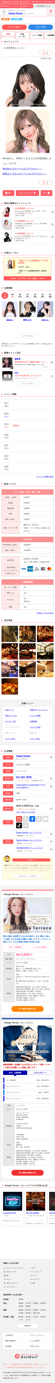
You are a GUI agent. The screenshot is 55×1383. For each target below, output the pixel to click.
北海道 (20, 1299)
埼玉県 (42, 1310)
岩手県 (28, 1303)
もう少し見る (27, 336)
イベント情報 (35, 716)
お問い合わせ (34, 1346)
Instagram (19, 819)
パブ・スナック (35, 1272)
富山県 (28, 1317)
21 (27, 295)
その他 (32, 1283)
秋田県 (42, 1303)
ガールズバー (35, 1279)
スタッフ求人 (40, 27)
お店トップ (9, 710)
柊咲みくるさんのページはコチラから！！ (25, 173)
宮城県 (35, 1303)
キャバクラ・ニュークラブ (13, 1268)
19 (12, 295)
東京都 (28, 1313)
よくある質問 (34, 1341)
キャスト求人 (14, 27)
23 (42, 295)
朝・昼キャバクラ (10, 1272)
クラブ (32, 1268)
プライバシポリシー (37, 1335)
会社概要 (8, 1346)
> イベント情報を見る (45, 477)
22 (35, 295)
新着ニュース (27, 6)
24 (50, 295)
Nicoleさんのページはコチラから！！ (22, 168)
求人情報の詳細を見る (27, 1009)
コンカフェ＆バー (10, 1287)
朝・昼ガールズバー (11, 1283)
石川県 (35, 1317)
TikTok (19, 825)
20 (20, 295)
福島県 (28, 1306)
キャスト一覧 (10, 721)
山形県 (20, 1306)
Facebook (32, 819)
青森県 (20, 1303)
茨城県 (20, 1310)
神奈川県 (36, 1313)
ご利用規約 (9, 1335)
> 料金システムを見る (45, 613)
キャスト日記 (35, 727)
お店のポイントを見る (27, 876)
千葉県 (20, 1313)
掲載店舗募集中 (10, 1341)
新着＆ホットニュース (39, 710)
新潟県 (20, 1317)
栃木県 (28, 1310)
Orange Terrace (16, 13)
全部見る (27, 1326)
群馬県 (35, 1310)
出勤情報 (33, 721)
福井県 (42, 1317)
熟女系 (6, 1275)
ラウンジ (33, 1275)
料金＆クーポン (11, 716)
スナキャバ (8, 1279)
